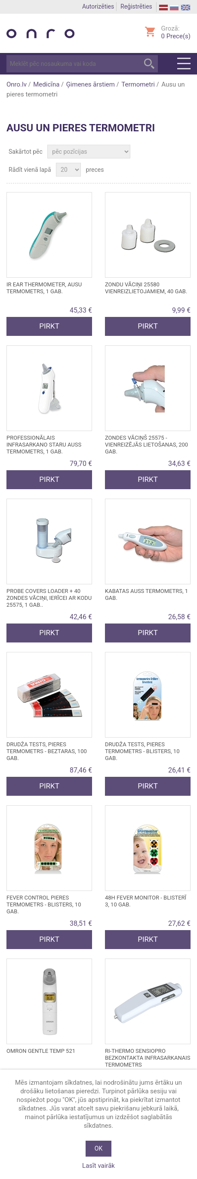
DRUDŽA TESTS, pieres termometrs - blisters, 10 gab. (142, 751)
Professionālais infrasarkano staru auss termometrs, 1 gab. (43, 444)
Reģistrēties (136, 6)
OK (98, 1148)
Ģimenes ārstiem (90, 84)
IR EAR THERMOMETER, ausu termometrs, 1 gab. (44, 288)
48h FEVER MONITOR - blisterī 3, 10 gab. (145, 901)
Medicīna (46, 84)
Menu (184, 64)
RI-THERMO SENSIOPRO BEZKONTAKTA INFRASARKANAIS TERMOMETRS (148, 1058)
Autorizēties (98, 6)
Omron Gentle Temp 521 (40, 1051)
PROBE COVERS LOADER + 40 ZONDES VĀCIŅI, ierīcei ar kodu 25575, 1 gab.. (49, 598)
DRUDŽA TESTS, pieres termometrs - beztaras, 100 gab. (46, 751)
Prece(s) (176, 36)
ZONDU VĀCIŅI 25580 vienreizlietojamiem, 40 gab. (146, 288)
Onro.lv (16, 84)
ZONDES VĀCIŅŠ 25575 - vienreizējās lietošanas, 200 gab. (146, 444)
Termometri (138, 84)
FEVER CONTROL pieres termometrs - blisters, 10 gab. (43, 904)
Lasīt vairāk (98, 1166)
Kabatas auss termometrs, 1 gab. (146, 594)
